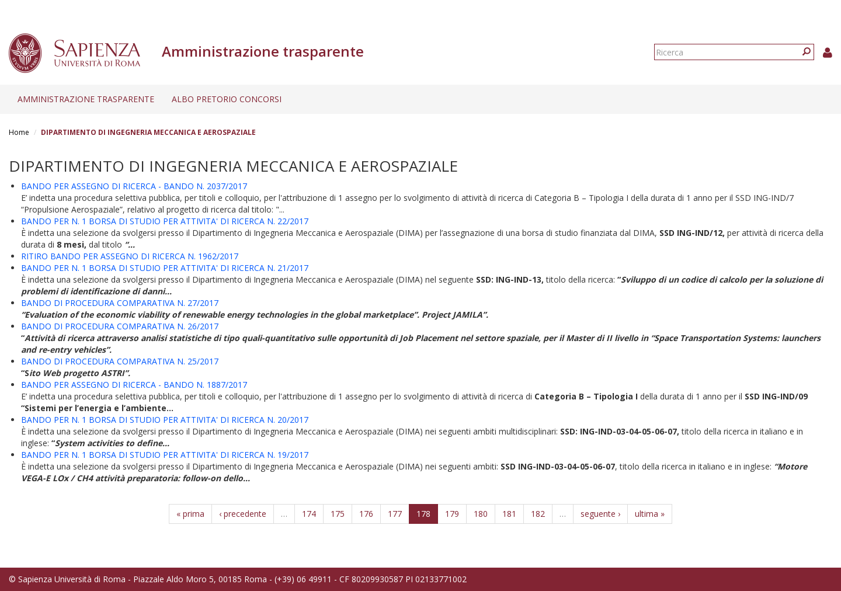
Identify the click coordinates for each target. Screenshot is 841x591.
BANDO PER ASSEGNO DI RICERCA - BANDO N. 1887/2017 (134, 384)
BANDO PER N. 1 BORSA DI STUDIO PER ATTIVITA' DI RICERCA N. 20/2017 (164, 419)
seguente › (600, 513)
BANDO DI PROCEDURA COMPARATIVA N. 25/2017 (119, 361)
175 (338, 513)
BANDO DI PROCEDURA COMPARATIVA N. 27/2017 (119, 302)
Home (19, 132)
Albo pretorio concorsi (227, 99)
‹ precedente (242, 513)
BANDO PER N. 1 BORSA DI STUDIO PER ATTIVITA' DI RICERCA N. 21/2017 (164, 267)
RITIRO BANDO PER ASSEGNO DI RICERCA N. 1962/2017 (129, 256)
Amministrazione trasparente (86, 99)
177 (395, 513)
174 (309, 513)
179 (452, 513)
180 (481, 513)
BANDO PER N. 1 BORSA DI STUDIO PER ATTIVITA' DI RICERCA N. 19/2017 (164, 454)
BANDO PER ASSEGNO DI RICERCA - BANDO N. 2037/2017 (134, 186)
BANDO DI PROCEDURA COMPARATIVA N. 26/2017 (119, 326)
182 (538, 513)
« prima (190, 513)
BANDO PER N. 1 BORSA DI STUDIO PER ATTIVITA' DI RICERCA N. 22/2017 (164, 221)
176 (366, 513)
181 (509, 513)
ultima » (650, 513)
